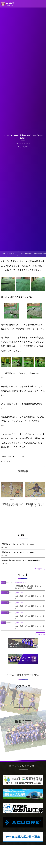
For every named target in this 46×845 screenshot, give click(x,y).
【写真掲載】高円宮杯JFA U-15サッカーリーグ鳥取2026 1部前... (20, 560)
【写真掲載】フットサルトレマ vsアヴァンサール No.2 (17, 544)
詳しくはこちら (23, 705)
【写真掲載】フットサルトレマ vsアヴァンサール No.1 (17, 552)
